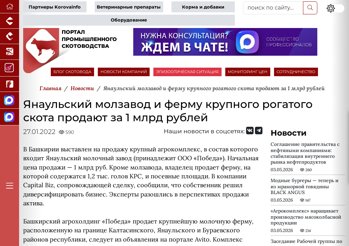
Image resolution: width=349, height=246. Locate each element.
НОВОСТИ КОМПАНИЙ (124, 71)
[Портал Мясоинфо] (9, 68)
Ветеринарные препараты (129, 7)
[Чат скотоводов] (9, 117)
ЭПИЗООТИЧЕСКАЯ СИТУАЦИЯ (187, 71)
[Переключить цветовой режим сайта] (335, 8)
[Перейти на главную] (9, 6)
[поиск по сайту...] (273, 7)
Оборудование (129, 20)
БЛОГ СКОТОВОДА (72, 71)
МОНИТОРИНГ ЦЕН (248, 71)
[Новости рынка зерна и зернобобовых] (9, 84)
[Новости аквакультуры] (9, 51)
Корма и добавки (203, 7)
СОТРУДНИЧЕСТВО (296, 71)
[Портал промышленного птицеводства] (9, 36)
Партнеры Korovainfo (55, 7)
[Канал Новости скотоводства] (9, 100)
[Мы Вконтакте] (250, 130)
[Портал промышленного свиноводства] (9, 21)
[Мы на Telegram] (258, 130)
